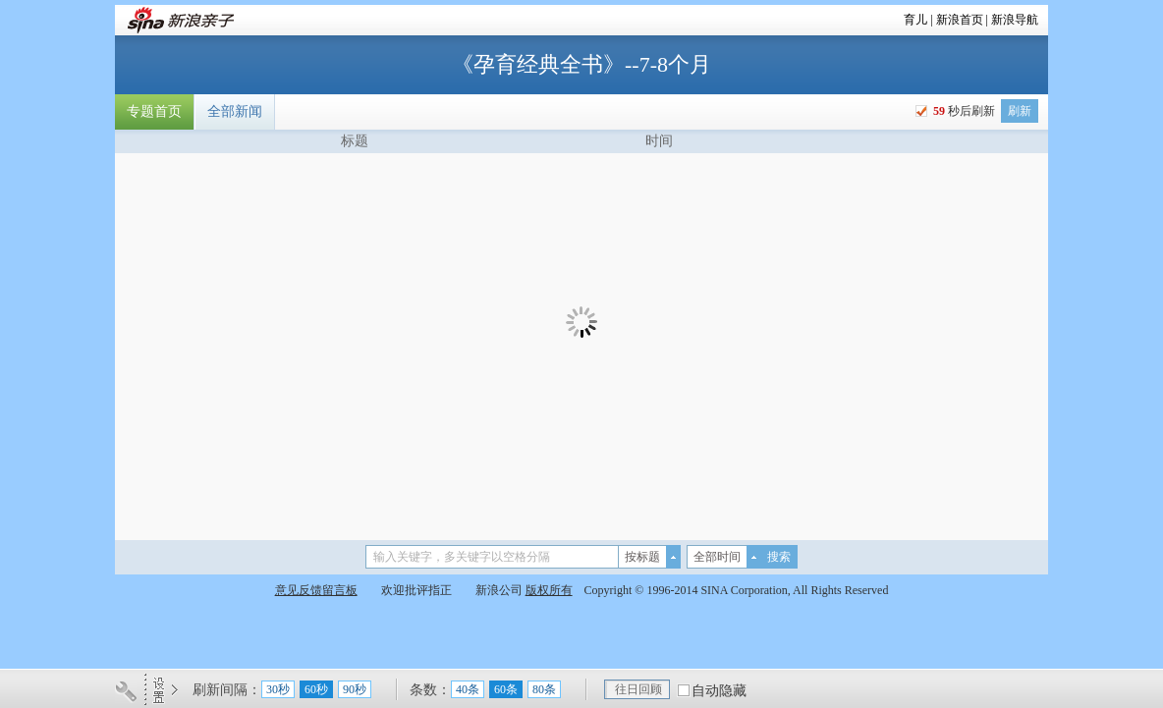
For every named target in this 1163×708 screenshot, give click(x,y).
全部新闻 (234, 111)
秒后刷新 (962, 111)
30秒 (278, 689)
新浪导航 (1014, 20)
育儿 (915, 20)
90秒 (354, 689)
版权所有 (549, 590)
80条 (544, 689)
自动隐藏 (719, 690)
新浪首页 (959, 20)
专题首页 (154, 111)
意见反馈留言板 (316, 590)
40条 (467, 689)
